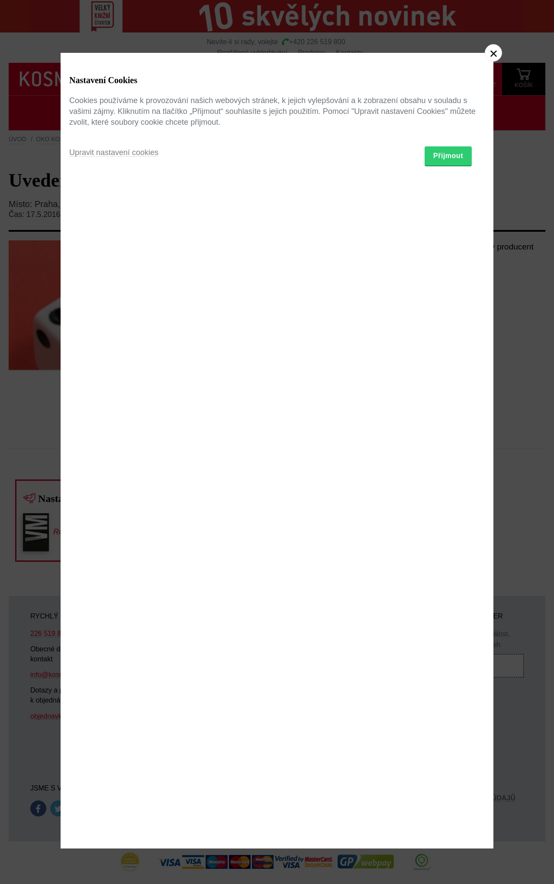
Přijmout (448, 492)
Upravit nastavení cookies (113, 489)
